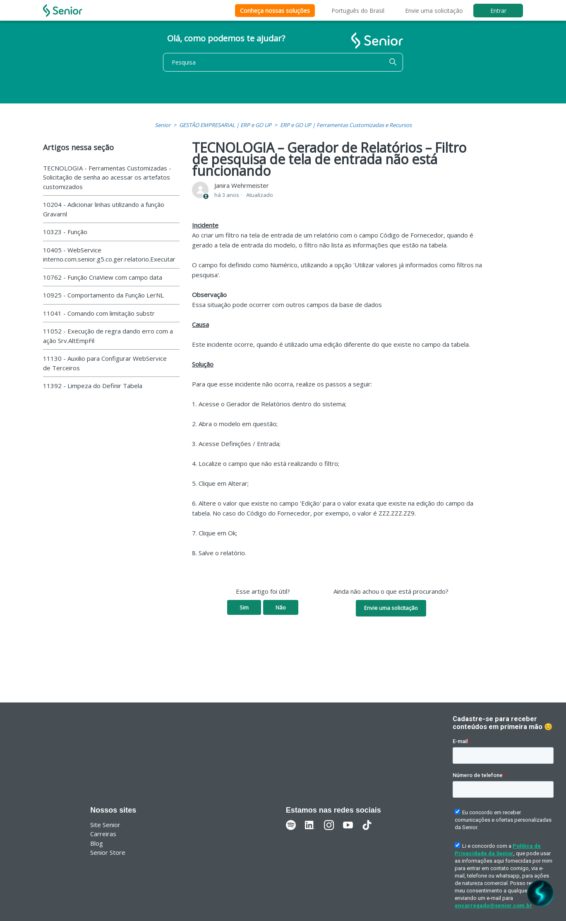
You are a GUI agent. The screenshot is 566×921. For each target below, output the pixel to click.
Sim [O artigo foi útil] (244, 607)
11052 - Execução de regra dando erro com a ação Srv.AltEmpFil (108, 336)
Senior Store (107, 852)
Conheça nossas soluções (275, 10)
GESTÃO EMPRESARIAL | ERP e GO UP (225, 125)
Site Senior (105, 824)
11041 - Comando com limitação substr (99, 313)
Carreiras (103, 834)
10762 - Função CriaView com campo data (102, 277)
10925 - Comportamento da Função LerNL (103, 295)
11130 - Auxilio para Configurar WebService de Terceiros (105, 363)
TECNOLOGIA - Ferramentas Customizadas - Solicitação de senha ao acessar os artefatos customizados (107, 177)
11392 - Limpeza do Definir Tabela (92, 385)
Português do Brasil (357, 10)
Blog (96, 843)
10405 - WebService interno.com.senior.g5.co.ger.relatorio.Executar (109, 255)
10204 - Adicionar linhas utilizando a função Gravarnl (103, 209)
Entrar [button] (498, 10)
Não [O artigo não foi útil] (281, 607)
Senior (162, 125)
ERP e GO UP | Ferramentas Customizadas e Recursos (346, 125)
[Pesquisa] (283, 62)
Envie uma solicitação (434, 10)
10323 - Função (65, 232)
